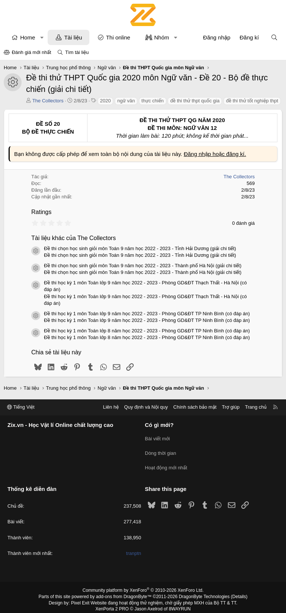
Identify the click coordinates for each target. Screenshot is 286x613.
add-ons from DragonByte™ (124, 591)
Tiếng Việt (21, 407)
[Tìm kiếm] (274, 37)
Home (27, 37)
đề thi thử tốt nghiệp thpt (252, 100)
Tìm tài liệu (77, 52)
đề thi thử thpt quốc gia (194, 100)
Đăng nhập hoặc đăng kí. (215, 154)
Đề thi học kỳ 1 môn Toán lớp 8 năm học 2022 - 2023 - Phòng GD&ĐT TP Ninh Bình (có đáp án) (147, 330)
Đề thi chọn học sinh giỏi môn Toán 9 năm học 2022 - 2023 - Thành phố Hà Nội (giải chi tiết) (142, 265)
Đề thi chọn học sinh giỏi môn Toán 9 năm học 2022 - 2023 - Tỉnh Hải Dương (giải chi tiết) (140, 248)
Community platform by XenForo (143, 585)
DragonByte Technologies (204, 591)
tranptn (133, 548)
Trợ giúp (230, 407)
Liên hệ (110, 407)
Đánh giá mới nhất (31, 52)
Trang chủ (256, 407)
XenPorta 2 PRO (111, 604)
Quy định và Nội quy (146, 407)
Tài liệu (73, 37)
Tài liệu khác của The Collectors (73, 238)
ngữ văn (126, 100)
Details (239, 591)
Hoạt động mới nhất (166, 464)
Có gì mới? (159, 425)
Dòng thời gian (160, 451)
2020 (105, 100)
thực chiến (153, 100)
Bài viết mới (157, 437)
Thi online (118, 37)
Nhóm (161, 37)
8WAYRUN (180, 604)
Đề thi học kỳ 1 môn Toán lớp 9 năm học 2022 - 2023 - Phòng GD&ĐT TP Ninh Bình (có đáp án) (147, 313)
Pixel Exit (80, 598)
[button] (42, 37)
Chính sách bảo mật (194, 407)
